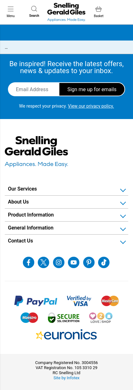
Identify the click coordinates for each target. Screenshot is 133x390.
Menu (11, 12)
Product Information (31, 215)
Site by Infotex (66, 377)
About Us (18, 202)
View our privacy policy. (91, 106)
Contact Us (20, 241)
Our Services (22, 189)
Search (34, 11)
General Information (30, 228)
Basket (98, 12)
